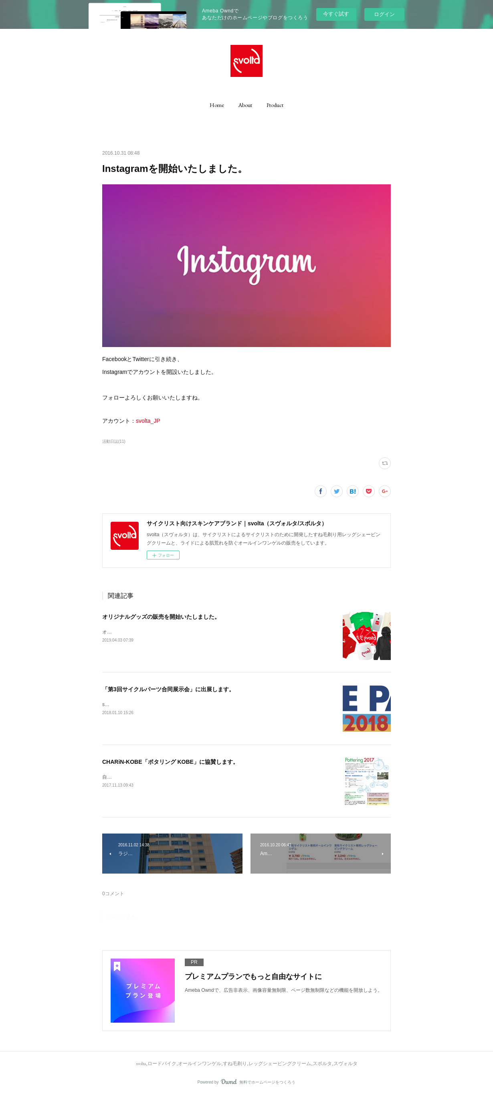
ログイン (384, 14)
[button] (217, 105)
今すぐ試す (336, 14)
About (245, 105)
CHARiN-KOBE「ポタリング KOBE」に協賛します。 (170, 762)
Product (275, 105)
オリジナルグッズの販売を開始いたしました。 (161, 617)
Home (217, 105)
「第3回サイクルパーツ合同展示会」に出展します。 (168, 689)
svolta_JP (148, 421)
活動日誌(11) (113, 441)
